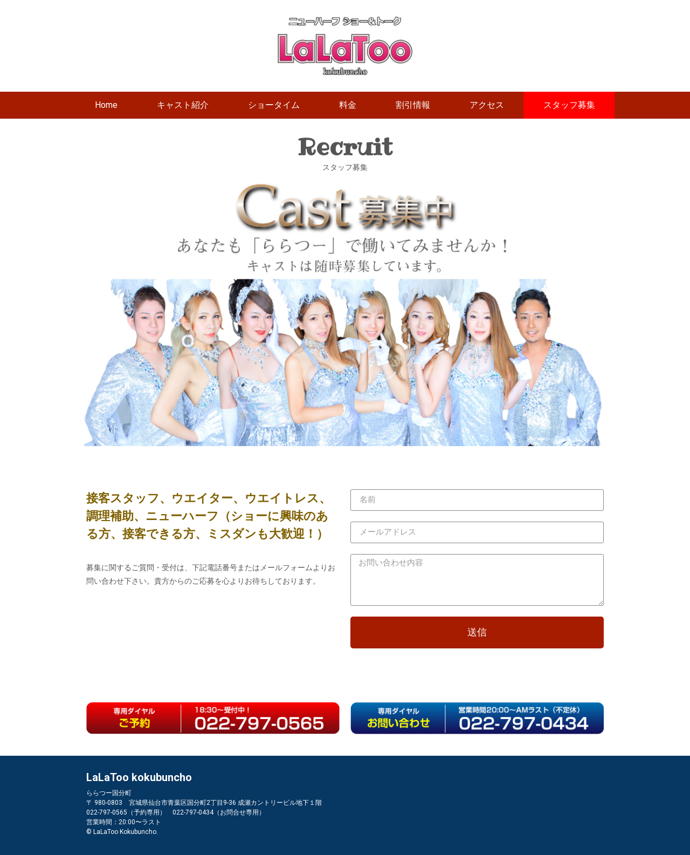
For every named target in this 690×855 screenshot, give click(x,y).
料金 (347, 105)
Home (106, 105)
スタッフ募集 (569, 105)
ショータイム (274, 105)
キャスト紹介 (183, 105)
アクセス (487, 105)
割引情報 (413, 105)
